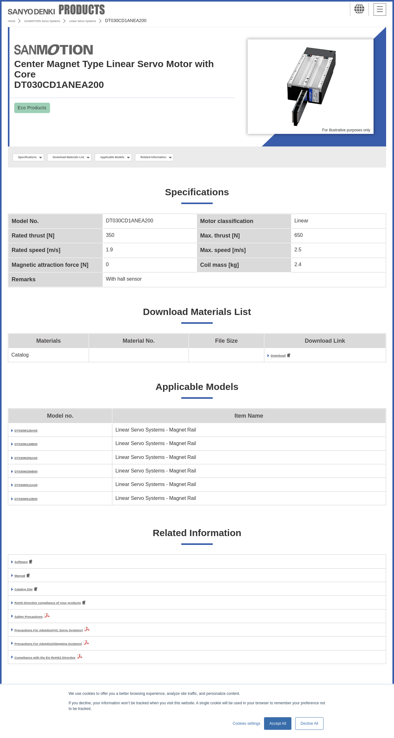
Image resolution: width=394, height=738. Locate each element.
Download (283, 357)
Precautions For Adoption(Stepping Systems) (68, 648)
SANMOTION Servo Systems (57, 20)
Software (25, 564)
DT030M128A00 (32, 432)
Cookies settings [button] (246, 723)
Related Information (212, 157)
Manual (23, 578)
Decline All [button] (309, 723)
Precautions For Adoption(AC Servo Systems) (69, 634)
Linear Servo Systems (116, 20)
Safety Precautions (37, 621)
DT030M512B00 (32, 500)
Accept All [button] (277, 723)
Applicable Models (154, 157)
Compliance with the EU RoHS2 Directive (63, 662)
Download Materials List (92, 157)
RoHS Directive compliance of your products (67, 607)
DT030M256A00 (32, 459)
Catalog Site (28, 593)
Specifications (34, 157)
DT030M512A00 (32, 486)
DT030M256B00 (32, 473)
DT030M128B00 (32, 446)
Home (14, 20)
